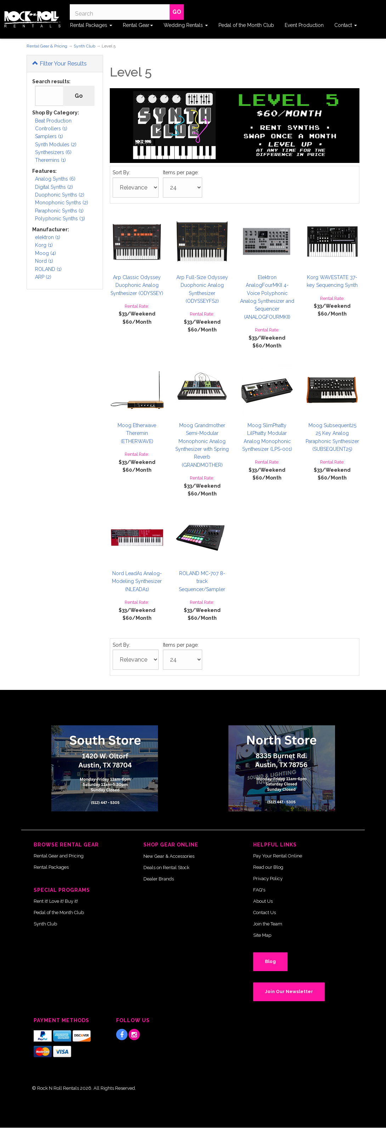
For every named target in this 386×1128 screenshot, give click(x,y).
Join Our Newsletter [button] (289, 991)
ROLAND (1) (48, 269)
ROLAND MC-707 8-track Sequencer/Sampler (202, 581)
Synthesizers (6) (53, 152)
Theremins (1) (50, 160)
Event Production (304, 25)
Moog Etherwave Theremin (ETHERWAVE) (137, 433)
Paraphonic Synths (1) (59, 211)
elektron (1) (47, 237)
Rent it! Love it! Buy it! (56, 901)
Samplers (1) (49, 136)
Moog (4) (45, 253)
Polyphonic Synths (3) (60, 218)
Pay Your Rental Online (277, 855)
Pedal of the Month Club (246, 25)
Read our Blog (268, 867)
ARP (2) (43, 277)
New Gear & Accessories (168, 856)
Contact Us (264, 912)
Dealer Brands (158, 879)
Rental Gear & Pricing (47, 46)
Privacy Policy (268, 878)
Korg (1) (44, 245)
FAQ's (259, 889)
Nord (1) (44, 261)
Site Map (262, 935)
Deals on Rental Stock (166, 867)
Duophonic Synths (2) (59, 195)
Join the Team (267, 923)
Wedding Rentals (186, 25)
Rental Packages (91, 25)
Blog (270, 961)
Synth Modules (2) (55, 144)
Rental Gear (138, 25)
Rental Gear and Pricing (59, 855)
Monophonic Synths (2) (61, 202)
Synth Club (84, 46)
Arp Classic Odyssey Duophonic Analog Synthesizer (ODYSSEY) (136, 285)
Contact (345, 25)
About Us (263, 901)
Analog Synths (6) (55, 179)
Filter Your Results (59, 63)
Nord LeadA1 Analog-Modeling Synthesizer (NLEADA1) (137, 581)
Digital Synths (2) (54, 187)
